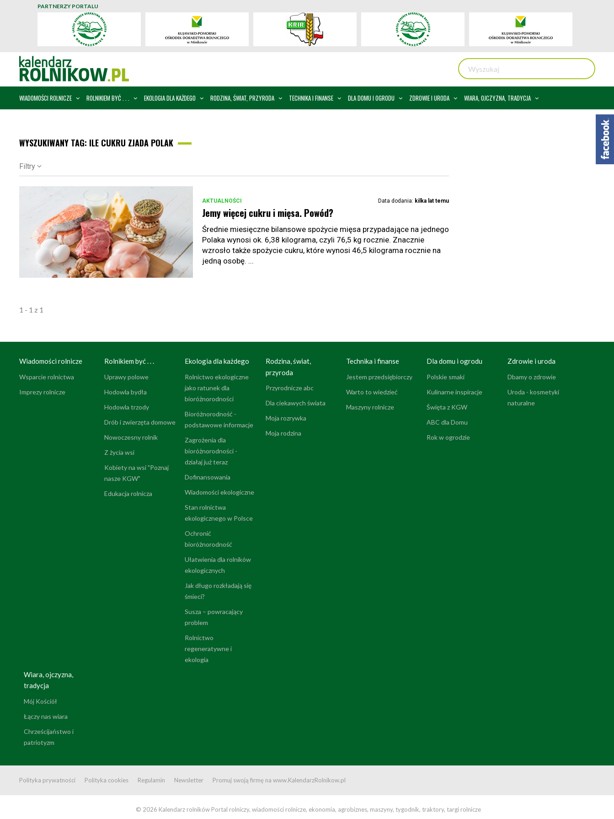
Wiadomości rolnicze (50, 361)
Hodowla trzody (126, 407)
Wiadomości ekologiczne (219, 492)
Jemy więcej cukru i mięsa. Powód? (267, 213)
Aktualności (222, 201)
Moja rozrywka (286, 418)
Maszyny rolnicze (370, 407)
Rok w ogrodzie (448, 437)
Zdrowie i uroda (531, 361)
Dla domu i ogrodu (454, 361)
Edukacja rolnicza (128, 493)
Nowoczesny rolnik (131, 437)
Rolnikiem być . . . (129, 361)
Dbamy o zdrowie (531, 377)
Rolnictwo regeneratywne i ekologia (208, 648)
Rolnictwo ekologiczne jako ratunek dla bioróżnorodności (217, 388)
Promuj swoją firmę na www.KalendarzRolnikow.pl (279, 780)
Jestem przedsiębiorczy (379, 377)
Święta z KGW (447, 407)
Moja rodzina (283, 433)
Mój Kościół (40, 701)
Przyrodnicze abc (290, 388)
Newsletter (188, 780)
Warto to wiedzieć (372, 392)
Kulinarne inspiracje (454, 392)
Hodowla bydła (125, 392)
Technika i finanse (372, 361)
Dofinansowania (207, 477)
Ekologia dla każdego (217, 361)
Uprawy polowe (126, 377)
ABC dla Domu (447, 422)
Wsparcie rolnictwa (46, 377)
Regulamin (151, 780)
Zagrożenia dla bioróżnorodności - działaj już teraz (211, 451)
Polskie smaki (446, 377)
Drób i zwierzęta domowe (140, 422)
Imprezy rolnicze (42, 392)
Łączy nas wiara (46, 716)
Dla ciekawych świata (296, 403)
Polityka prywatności (47, 780)
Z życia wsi (119, 452)
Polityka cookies (106, 780)
